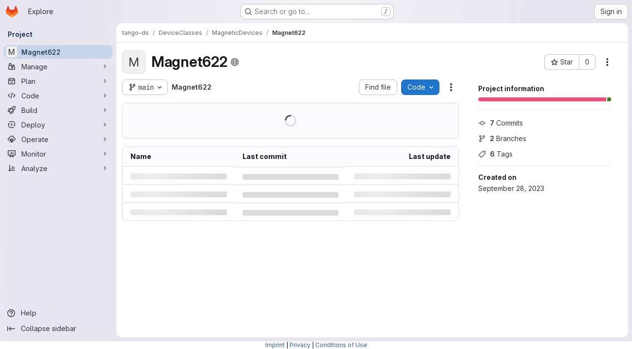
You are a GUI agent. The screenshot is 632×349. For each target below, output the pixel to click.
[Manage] (58, 66)
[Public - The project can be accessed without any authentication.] (235, 62)
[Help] (58, 313)
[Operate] (58, 139)
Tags (495, 154)
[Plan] (58, 81)
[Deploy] (58, 124)
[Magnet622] (58, 52)
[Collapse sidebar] (58, 328)
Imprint (275, 345)
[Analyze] (58, 168)
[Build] (58, 110)
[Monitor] (58, 153)
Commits (500, 123)
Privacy (300, 345)
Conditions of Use (341, 345)
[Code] (58, 95)
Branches (502, 138)
